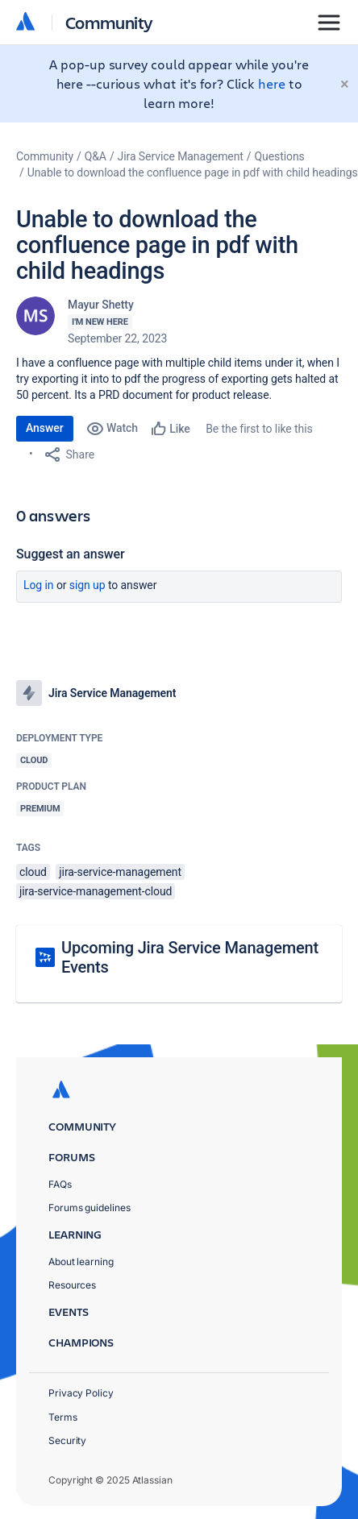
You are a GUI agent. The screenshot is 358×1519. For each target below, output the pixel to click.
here (271, 83)
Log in (38, 585)
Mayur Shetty (101, 304)
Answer (45, 427)
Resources (72, 1285)
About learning (81, 1261)
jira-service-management (120, 871)
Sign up (87, 585)
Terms (62, 1417)
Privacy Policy (81, 1393)
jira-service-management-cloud (95, 891)
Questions (280, 156)
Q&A (95, 156)
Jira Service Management (181, 156)
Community (109, 22)
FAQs (60, 1184)
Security (67, 1440)
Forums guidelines (89, 1208)
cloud (33, 871)
